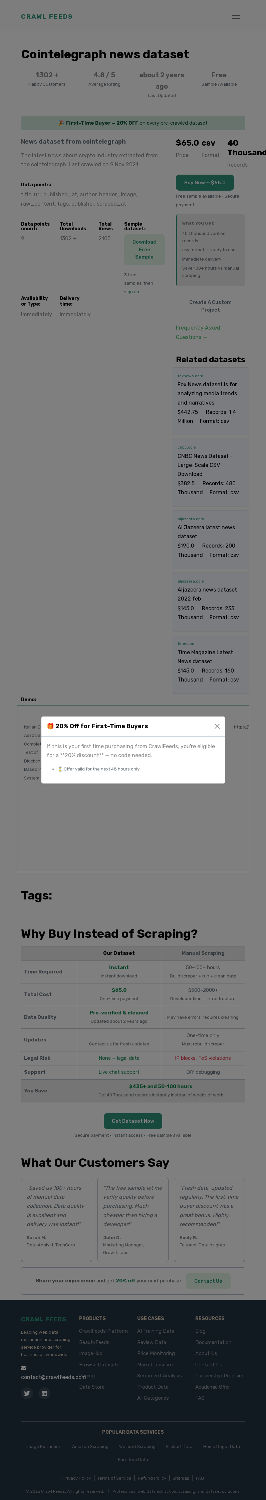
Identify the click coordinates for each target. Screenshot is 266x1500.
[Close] (217, 726)
